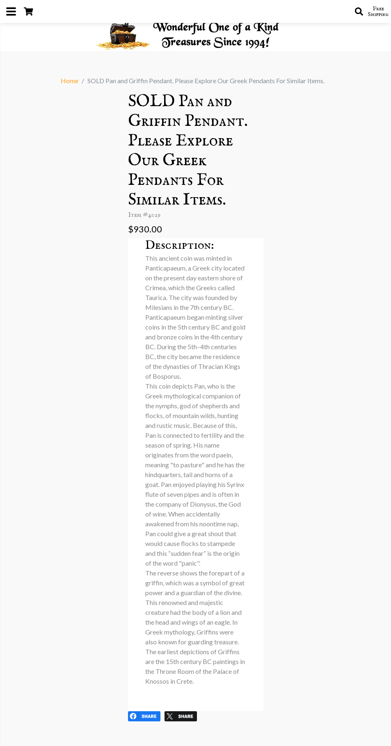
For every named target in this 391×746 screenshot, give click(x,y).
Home (69, 80)
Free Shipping (378, 11)
